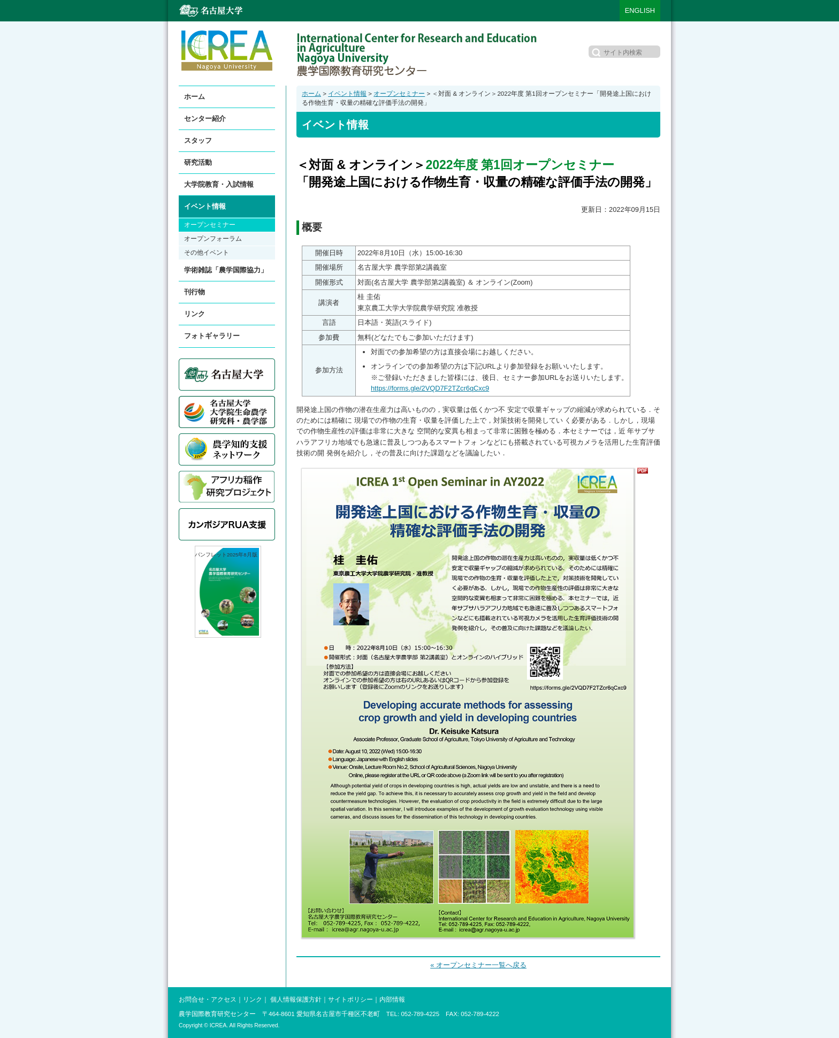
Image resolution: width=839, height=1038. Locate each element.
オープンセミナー (399, 93)
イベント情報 (347, 93)
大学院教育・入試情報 (219, 184)
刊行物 (194, 292)
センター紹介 (205, 119)
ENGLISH (640, 10)
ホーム (311, 93)
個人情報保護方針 (296, 999)
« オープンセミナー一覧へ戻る (478, 965)
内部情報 (392, 999)
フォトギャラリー (212, 336)
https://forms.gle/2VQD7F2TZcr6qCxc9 (430, 388)
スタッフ (198, 140)
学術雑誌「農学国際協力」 (226, 270)
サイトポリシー (350, 999)
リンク (194, 314)
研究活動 (198, 162)
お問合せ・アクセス (208, 999)
